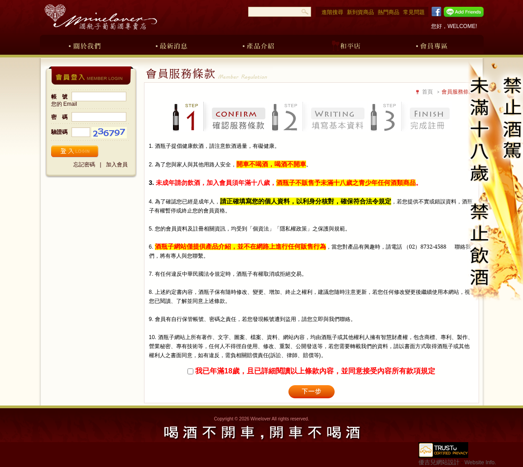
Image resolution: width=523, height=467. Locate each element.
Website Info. (480, 462)
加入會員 (117, 164)
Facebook (434, 12)
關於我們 (85, 44)
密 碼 (59, 117)
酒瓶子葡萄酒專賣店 (100, 17)
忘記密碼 (84, 164)
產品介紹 (258, 44)
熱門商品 (388, 12)
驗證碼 (59, 132)
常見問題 (414, 12)
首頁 (427, 92)
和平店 (345, 44)
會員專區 (432, 44)
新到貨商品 (360, 12)
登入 (75, 152)
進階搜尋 (332, 12)
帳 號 (59, 97)
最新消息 (172, 44)
